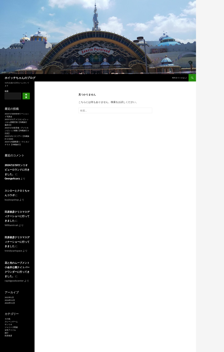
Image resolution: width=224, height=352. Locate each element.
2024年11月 (10, 303)
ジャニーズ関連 (11, 327)
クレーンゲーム (11, 321)
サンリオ (8, 324)
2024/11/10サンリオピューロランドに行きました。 (17, 170)
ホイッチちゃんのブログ (20, 77)
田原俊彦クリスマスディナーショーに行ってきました (17, 216)
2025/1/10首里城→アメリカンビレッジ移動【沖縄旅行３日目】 (17, 130)
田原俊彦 (8, 335)
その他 (7, 319)
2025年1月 (9, 297)
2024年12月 (10, 300)
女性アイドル (10, 330)
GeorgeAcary (12, 178)
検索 (6, 91)
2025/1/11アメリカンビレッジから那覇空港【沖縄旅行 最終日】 (17, 122)
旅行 (6, 333)
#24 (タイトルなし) (179, 78)
